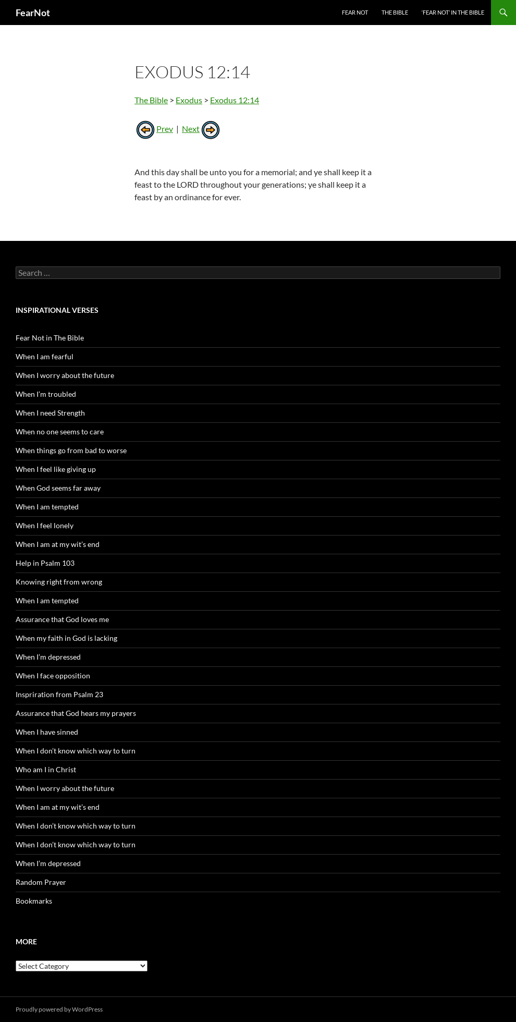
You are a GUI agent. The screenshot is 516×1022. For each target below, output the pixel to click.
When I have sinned (47, 731)
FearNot (33, 12)
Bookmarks (34, 900)
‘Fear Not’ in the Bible (453, 12)
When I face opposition (53, 675)
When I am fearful (44, 356)
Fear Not (355, 12)
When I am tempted (47, 506)
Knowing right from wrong (59, 581)
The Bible (395, 12)
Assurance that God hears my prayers (76, 713)
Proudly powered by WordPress (59, 1009)
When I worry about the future (65, 375)
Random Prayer (41, 882)
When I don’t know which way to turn (76, 750)
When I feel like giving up (56, 469)
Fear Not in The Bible (50, 337)
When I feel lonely (44, 525)
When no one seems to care (60, 431)
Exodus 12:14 (234, 100)
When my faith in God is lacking (66, 638)
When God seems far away (58, 487)
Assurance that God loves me (62, 619)
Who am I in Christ (46, 769)
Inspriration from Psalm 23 (59, 694)
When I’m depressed (48, 656)
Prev (153, 128)
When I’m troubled (46, 394)
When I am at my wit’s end (58, 544)
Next (202, 128)
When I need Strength (50, 412)
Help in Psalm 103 (45, 562)
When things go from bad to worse (71, 450)
